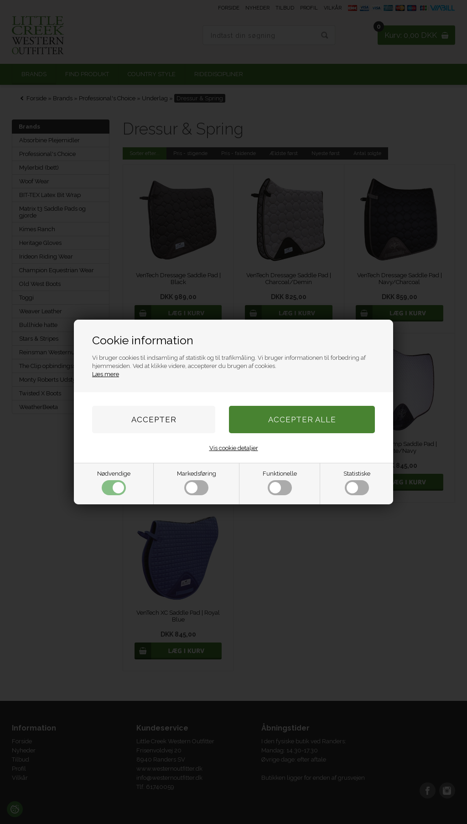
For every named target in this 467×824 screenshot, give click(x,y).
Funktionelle (280, 482)
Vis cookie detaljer (233, 448)
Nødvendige (113, 482)
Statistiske (356, 482)
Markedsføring (196, 482)
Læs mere (105, 374)
